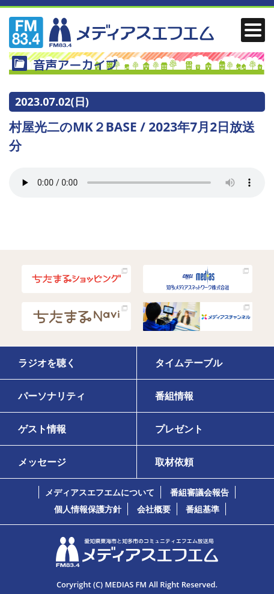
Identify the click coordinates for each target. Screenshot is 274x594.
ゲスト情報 (42, 428)
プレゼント (179, 428)
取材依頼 (174, 461)
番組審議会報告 (199, 492)
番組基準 (202, 509)
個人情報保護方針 (87, 509)
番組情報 (174, 395)
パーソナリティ (51, 395)
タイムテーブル (188, 362)
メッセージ (42, 461)
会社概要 (154, 509)
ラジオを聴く (47, 362)
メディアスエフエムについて (99, 492)
